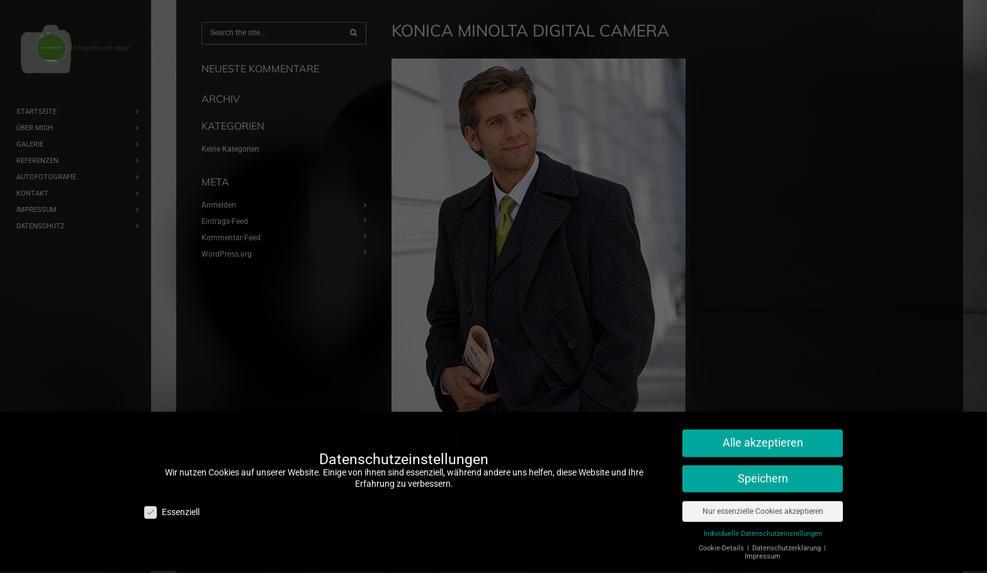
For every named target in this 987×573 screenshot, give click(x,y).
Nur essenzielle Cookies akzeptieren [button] (762, 499)
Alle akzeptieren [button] (763, 431)
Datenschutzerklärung (787, 536)
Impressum (763, 545)
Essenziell (172, 500)
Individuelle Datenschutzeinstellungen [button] (763, 522)
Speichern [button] (763, 467)
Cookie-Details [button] (722, 536)
